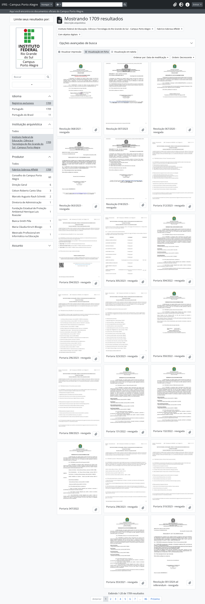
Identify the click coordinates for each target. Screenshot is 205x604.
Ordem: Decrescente (182, 57)
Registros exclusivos (31, 103)
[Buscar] (48, 77)
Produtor (18, 157)
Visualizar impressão (69, 51)
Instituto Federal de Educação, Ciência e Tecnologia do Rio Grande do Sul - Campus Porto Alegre (31, 142)
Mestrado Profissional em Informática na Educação (31, 234)
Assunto (17, 246)
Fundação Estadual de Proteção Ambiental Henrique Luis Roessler (31, 212)
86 (146, 599)
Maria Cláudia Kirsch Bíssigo (31, 227)
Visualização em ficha (97, 51)
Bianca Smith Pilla (31, 221)
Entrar (196, 4)
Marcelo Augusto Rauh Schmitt (31, 197)
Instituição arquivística (27, 124)
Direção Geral (31, 185)
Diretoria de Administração (31, 203)
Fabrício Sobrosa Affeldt (31, 170)
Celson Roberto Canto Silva (31, 191)
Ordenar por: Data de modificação (150, 57)
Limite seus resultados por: (31, 19)
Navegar (45, 4)
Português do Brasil (31, 115)
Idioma (16, 96)
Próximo (155, 599)
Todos (15, 131)
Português (31, 109)
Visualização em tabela (123, 51)
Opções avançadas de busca (78, 43)
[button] (175, 4)
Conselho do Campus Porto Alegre (31, 177)
